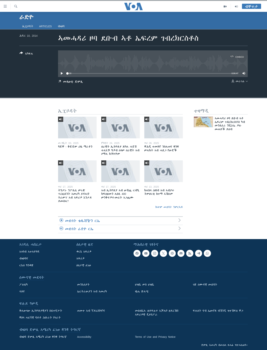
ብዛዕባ (61, 26)
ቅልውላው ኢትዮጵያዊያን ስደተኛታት (40, 310)
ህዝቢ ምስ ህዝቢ (144, 284)
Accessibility (84, 337)
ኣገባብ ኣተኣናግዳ (29, 251)
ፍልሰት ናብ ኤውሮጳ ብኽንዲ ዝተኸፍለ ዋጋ (218, 310)
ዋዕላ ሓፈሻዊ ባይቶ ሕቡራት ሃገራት (40, 317)
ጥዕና (22, 291)
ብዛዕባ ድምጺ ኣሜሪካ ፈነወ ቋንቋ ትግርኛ (43, 337)
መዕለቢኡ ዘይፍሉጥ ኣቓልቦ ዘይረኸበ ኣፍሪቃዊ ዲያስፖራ (156, 312)
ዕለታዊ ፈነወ (83, 265)
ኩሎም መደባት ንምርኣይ (169, 207)
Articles (45, 26)
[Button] (26, 54)
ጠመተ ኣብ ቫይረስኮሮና (91, 310)
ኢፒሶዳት (27, 26)
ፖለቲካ (23, 284)
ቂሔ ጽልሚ (142, 291)
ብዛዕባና (23, 258)
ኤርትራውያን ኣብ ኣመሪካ (92, 291)
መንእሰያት (83, 284)
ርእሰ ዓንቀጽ (26, 265)
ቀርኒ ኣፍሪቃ (83, 251)
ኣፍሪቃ (80, 258)
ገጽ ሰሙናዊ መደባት (205, 284)
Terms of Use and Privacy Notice (155, 337)
